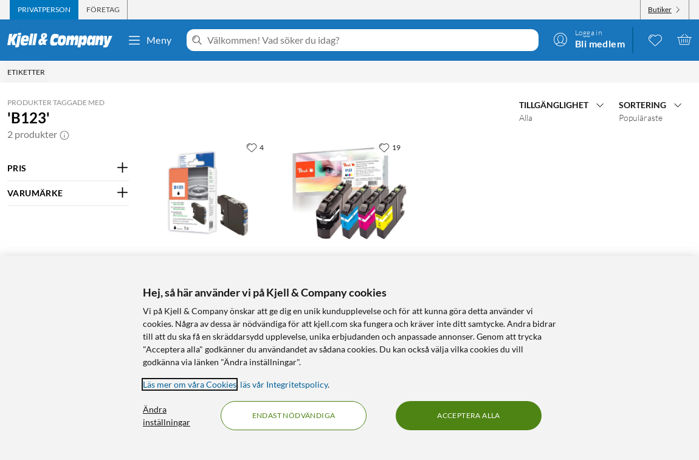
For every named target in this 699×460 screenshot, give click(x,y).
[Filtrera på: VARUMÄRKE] (68, 193)
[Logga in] (589, 39)
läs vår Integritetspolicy (284, 384)
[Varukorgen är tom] (684, 39)
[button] (64, 134)
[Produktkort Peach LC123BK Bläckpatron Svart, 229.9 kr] (212, 192)
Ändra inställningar (166, 415)
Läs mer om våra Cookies (189, 384)
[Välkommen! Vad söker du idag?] (370, 40)
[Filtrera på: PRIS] (68, 168)
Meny (149, 40)
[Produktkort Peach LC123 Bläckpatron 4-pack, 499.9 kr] (349, 192)
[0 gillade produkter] (655, 39)
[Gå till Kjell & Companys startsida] (63, 40)
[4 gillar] (255, 147)
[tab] (44, 9)
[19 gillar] (390, 147)
